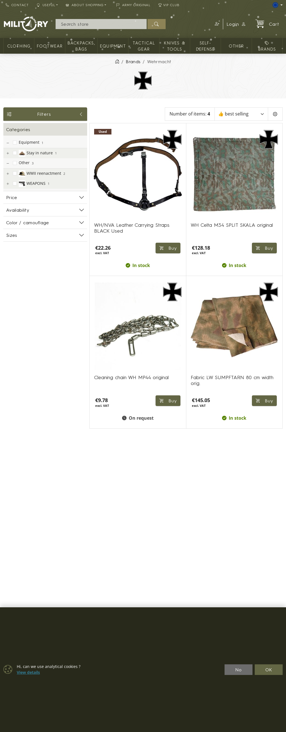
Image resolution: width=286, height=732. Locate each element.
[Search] (101, 24)
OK (268, 669)
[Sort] (241, 114)
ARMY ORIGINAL (133, 5)
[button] (216, 24)
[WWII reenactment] (7, 174)
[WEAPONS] (7, 184)
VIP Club (169, 5)
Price (11, 197)
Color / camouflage (27, 222)
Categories (18, 129)
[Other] (7, 163)
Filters (45, 114)
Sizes (11, 235)
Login (236, 24)
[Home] (117, 61)
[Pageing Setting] (275, 114)
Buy (264, 400)
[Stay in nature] (7, 153)
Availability (17, 210)
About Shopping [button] (85, 5)
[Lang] (278, 5)
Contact (17, 5)
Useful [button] (46, 5)
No (238, 669)
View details (28, 672)
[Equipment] (7, 143)
